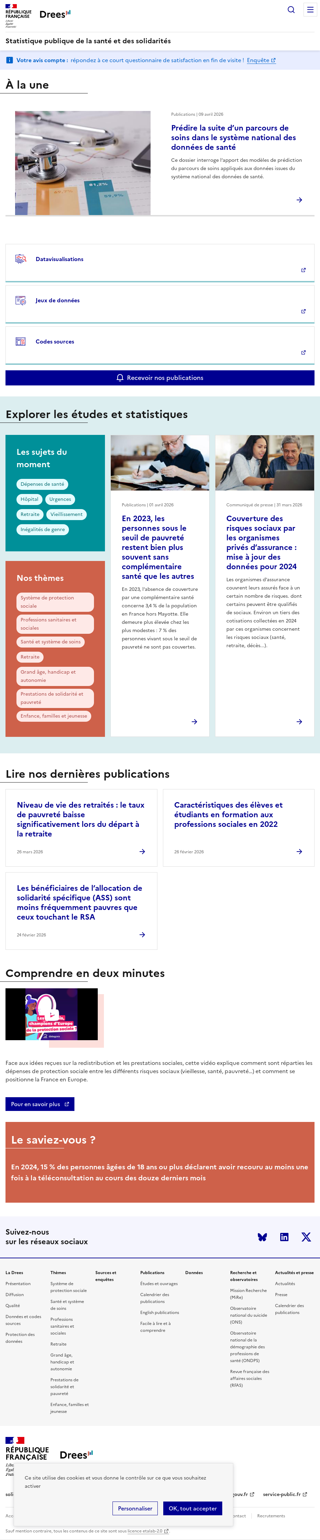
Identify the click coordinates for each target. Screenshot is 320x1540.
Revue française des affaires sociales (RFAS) (249, 1379)
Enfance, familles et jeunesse (54, 716)
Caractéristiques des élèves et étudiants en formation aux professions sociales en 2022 (228, 814)
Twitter (306, 1237)
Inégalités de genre (43, 529)
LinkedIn (284, 1237)
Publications (152, 1273)
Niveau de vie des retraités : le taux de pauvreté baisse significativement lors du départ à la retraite (80, 819)
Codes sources (55, 341)
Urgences (60, 499)
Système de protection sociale (47, 602)
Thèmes (58, 1273)
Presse (281, 1295)
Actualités (285, 1284)
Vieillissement (66, 514)
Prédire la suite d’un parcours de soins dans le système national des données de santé (233, 137)
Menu (310, 9)
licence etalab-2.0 (145, 1531)
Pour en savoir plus (36, 1104)
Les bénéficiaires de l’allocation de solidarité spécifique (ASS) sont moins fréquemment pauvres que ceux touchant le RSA (79, 903)
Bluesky (262, 1237)
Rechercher (291, 9)
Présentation (18, 1284)
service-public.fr (282, 1494)
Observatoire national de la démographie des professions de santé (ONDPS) (247, 1347)
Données (194, 1273)
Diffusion (14, 1295)
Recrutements (271, 1516)
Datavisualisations (59, 259)
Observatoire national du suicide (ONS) (248, 1315)
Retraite (30, 514)
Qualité (12, 1306)
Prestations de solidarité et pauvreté (52, 698)
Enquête (258, 60)
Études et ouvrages (159, 1284)
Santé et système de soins (51, 641)
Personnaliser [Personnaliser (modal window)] (135, 1508)
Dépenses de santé (42, 484)
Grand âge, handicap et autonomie (48, 676)
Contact (237, 1516)
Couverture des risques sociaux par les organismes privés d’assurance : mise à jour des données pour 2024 (261, 542)
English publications (159, 1312)
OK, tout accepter (193, 1508)
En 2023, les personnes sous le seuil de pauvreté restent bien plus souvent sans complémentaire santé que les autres (158, 547)
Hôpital (29, 499)
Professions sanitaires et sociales (48, 624)
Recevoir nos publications (165, 377)
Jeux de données (58, 300)
